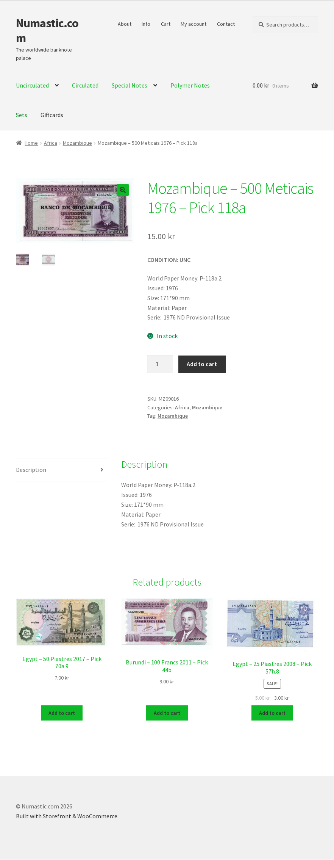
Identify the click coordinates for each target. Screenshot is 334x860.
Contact (226, 23)
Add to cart (202, 364)
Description (31, 469)
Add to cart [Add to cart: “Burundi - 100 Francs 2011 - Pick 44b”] (167, 713)
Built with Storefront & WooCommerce (66, 816)
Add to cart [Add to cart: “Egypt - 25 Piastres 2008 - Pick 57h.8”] (272, 713)
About (124, 23)
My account (193, 23)
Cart (165, 23)
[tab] (62, 470)
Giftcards (52, 115)
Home (31, 142)
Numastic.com (47, 30)
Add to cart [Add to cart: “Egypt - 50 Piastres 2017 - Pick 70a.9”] (61, 713)
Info (146, 23)
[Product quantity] (160, 364)
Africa (50, 142)
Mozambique (77, 142)
